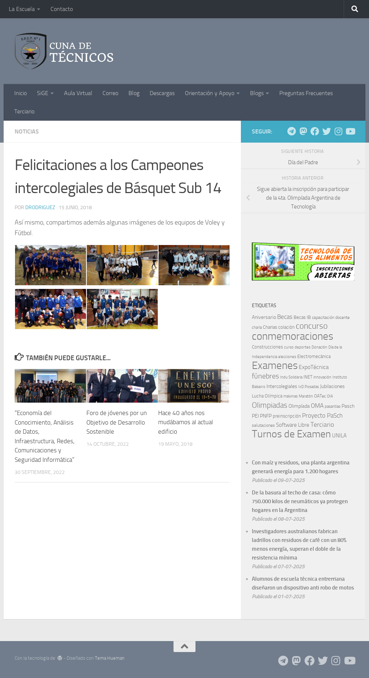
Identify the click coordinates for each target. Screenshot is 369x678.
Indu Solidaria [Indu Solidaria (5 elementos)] (291, 377)
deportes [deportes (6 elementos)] (302, 347)
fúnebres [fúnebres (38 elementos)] (265, 376)
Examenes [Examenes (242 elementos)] (275, 365)
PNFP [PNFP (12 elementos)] (266, 416)
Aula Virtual (78, 93)
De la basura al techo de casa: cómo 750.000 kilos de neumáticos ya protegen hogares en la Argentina (300, 501)
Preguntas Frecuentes (306, 93)
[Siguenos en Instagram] (338, 131)
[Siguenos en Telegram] (291, 131)
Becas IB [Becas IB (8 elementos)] (302, 317)
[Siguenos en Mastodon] (303, 131)
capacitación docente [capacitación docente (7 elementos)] (331, 317)
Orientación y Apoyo (209, 93)
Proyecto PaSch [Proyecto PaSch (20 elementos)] (322, 415)
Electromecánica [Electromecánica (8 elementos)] (314, 356)
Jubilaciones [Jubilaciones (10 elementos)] (332, 386)
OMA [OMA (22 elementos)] (317, 405)
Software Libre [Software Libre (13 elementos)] (292, 425)
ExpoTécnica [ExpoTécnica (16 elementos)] (314, 367)
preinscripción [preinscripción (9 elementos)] (287, 416)
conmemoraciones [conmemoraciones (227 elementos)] (292, 336)
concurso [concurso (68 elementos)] (312, 326)
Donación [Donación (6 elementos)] (319, 347)
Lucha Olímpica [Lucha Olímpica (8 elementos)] (267, 396)
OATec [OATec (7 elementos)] (320, 396)
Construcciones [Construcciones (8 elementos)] (267, 347)
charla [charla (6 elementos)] (257, 327)
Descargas (162, 93)
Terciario (24, 111)
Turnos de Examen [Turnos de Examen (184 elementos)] (291, 434)
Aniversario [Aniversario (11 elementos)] (264, 317)
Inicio (20, 93)
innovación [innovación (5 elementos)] (322, 377)
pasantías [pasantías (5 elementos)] (332, 406)
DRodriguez (40, 207)
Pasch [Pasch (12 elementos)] (348, 406)
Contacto (62, 8)
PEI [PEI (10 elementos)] (255, 416)
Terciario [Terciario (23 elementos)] (322, 425)
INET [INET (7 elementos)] (307, 377)
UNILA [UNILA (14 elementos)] (339, 435)
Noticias (27, 131)
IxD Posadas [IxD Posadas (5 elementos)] (308, 386)
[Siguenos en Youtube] (350, 131)
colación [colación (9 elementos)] (286, 327)
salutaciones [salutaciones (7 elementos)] (263, 425)
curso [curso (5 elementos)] (289, 347)
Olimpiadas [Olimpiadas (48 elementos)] (269, 405)
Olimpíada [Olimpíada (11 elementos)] (299, 406)
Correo (110, 93)
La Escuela (22, 8)
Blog (133, 93)
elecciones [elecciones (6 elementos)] (287, 356)
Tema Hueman (109, 658)
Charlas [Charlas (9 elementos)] (270, 327)
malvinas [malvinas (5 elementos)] (290, 396)
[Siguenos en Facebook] (314, 131)
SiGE (42, 93)
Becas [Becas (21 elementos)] (284, 316)
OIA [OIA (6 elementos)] (330, 396)
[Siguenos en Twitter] (326, 131)
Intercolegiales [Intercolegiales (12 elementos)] (281, 386)
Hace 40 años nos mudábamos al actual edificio (185, 422)
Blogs (257, 93)
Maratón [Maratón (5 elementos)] (306, 396)
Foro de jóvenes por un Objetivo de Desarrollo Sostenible (116, 422)
